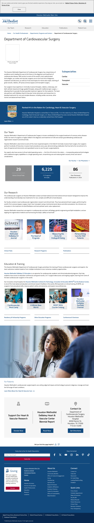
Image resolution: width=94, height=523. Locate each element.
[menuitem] (47, 15)
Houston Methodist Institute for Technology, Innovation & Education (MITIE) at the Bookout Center (57, 281)
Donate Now (18, 430)
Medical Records (75, 500)
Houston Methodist (52, 471)
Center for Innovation (53, 491)
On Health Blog (75, 478)
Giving (49, 478)
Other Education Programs (42, 317)
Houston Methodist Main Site (47, 15)
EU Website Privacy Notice (52, 515)
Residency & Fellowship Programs (15, 317)
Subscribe (27, 459)
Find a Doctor (74, 491)
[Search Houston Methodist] (85, 21)
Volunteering (50, 480)
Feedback (73, 482)
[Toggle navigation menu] (90, 21)
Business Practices (52, 489)
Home (9, 33)
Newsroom (73, 476)
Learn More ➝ (8, 121)
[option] (14, 230)
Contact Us (73, 471)
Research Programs (40, 251)
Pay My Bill (74, 498)
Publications (63, 28)
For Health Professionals (20, 33)
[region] (47, 6)
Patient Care (82, 28)
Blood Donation (51, 496)
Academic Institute (29, 471)
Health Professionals (29, 488)
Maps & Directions (75, 495)
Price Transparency (76, 509)
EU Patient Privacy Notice (68, 515)
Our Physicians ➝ (84, 161)
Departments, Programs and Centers (41, 33)
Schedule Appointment (76, 493)
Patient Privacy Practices (36, 515)
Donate (12, 488)
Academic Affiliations (53, 487)
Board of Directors (52, 485)
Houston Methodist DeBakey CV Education (17, 273)
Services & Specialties (30, 486)
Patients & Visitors (29, 483)
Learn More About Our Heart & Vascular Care (18, 391)
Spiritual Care (51, 482)
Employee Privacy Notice (10, 517)
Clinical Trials (8, 251)
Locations (26, 494)
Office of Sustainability (53, 494)
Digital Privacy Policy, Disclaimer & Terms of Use (15, 515)
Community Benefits (52, 474)
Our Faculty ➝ (73, 161)
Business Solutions (76, 506)
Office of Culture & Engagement (55, 476)
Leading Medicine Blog (76, 480)
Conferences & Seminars (71, 317)
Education (45, 28)
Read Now (47, 430)
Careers (26, 475)
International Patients (29, 473)
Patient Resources (75, 502)
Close (19, 9)
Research (28, 28)
